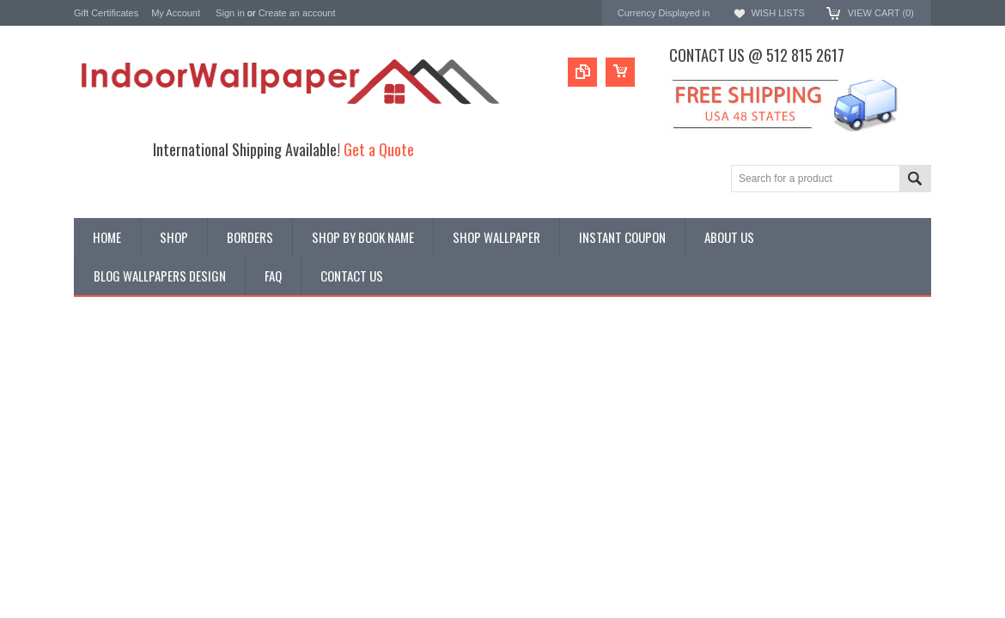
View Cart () (881, 13)
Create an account (297, 13)
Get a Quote (379, 149)
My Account (175, 13)
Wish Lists (777, 13)
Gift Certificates (106, 13)
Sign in (230, 13)
